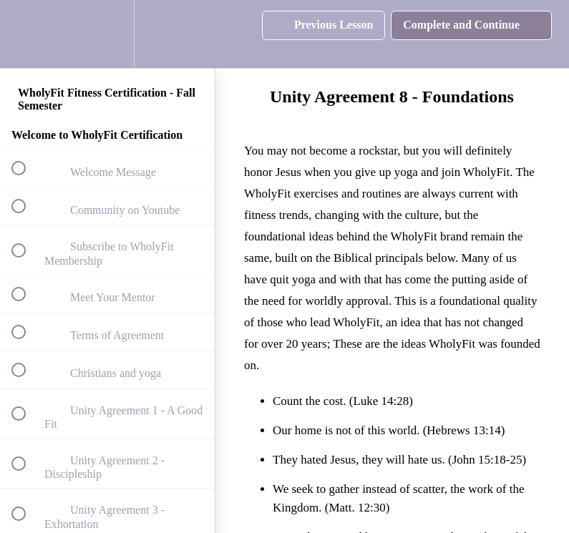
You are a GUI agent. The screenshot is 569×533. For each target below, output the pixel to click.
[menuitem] (107, 34)
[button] (26, 34)
